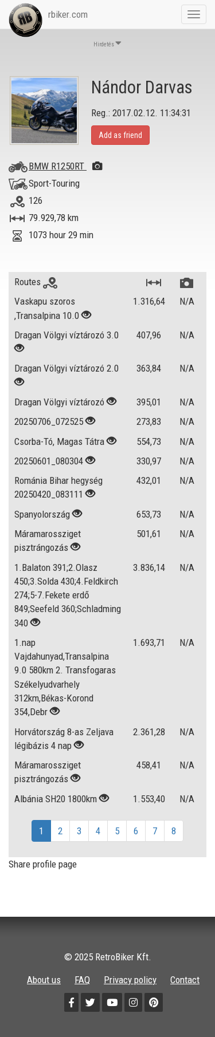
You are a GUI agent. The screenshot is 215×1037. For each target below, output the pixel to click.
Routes (35, 281)
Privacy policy (130, 979)
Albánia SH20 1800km (55, 799)
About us (44, 979)
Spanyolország (42, 514)
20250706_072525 (48, 421)
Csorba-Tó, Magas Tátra (60, 441)
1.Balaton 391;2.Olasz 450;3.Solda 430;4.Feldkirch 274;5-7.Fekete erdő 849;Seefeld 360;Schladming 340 (67, 595)
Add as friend (120, 135)
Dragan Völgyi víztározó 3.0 (66, 335)
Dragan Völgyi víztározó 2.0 (66, 368)
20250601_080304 (48, 461)
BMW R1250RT (65, 166)
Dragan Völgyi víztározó (59, 402)
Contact (185, 979)
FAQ (82, 979)
